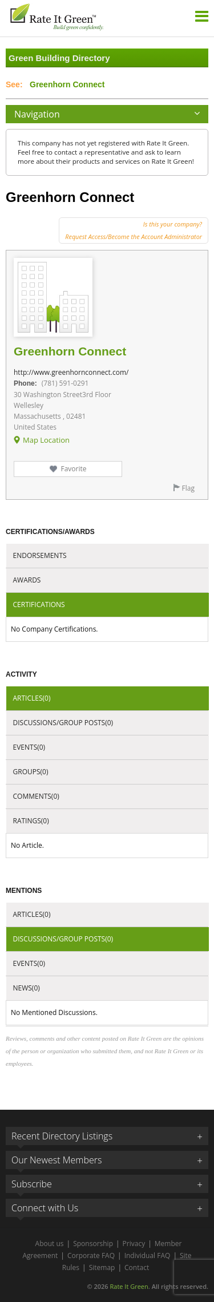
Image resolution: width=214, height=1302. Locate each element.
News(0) (26, 988)
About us (49, 1243)
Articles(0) (32, 698)
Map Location (46, 440)
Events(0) (29, 747)
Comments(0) (36, 796)
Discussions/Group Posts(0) (63, 722)
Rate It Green (129, 1286)
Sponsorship (93, 1243)
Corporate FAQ (91, 1255)
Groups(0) (31, 772)
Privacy (134, 1243)
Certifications (39, 604)
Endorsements (40, 555)
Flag (188, 488)
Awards (27, 580)
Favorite (73, 469)
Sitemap (102, 1267)
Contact (136, 1267)
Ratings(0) (31, 821)
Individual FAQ (147, 1255)
